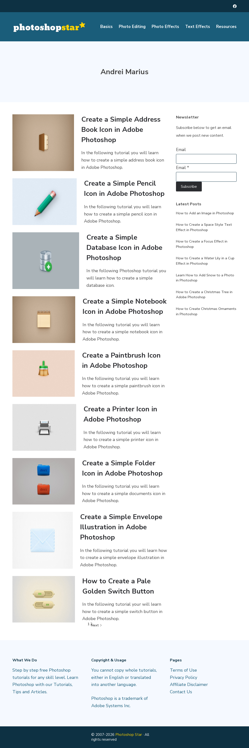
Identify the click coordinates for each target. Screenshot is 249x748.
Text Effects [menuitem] (197, 26)
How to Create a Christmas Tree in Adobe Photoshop (204, 294)
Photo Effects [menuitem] (165, 26)
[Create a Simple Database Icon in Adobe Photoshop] (45, 260)
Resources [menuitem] (226, 26)
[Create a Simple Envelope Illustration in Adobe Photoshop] (42, 540)
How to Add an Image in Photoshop (205, 213)
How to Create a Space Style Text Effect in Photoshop (204, 227)
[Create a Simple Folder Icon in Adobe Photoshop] (43, 481)
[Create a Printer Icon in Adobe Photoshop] (44, 427)
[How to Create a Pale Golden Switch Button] (43, 599)
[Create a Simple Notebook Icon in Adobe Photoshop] (43, 319)
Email (181, 150)
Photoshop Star (128, 734)
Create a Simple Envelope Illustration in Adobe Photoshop (121, 527)
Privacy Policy (183, 677)
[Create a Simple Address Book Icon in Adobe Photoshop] (43, 142)
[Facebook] (235, 6)
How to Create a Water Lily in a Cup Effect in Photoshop (205, 261)
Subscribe (189, 186)
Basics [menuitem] (106, 26)
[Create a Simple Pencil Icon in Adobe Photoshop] (44, 201)
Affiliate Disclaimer (189, 684)
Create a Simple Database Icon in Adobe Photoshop (124, 247)
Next (96, 625)
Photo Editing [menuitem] (132, 26)
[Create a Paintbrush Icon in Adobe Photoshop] (43, 373)
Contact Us (181, 692)
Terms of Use (183, 670)
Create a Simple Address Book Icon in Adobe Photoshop (121, 129)
